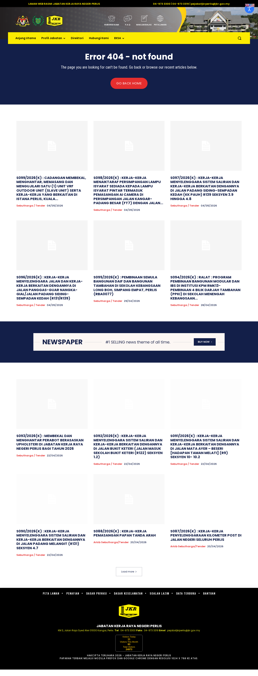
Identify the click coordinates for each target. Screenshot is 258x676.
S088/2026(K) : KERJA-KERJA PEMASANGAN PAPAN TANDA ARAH (124, 533)
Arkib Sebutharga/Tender (111, 542)
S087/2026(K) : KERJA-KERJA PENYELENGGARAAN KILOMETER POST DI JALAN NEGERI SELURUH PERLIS (205, 535)
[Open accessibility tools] (249, 8)
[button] (239, 38)
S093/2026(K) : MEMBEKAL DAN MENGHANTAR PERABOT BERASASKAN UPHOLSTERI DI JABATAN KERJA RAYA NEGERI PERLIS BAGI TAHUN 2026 (50, 442)
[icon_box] (111, 21)
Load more (129, 571)
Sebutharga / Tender (30, 205)
